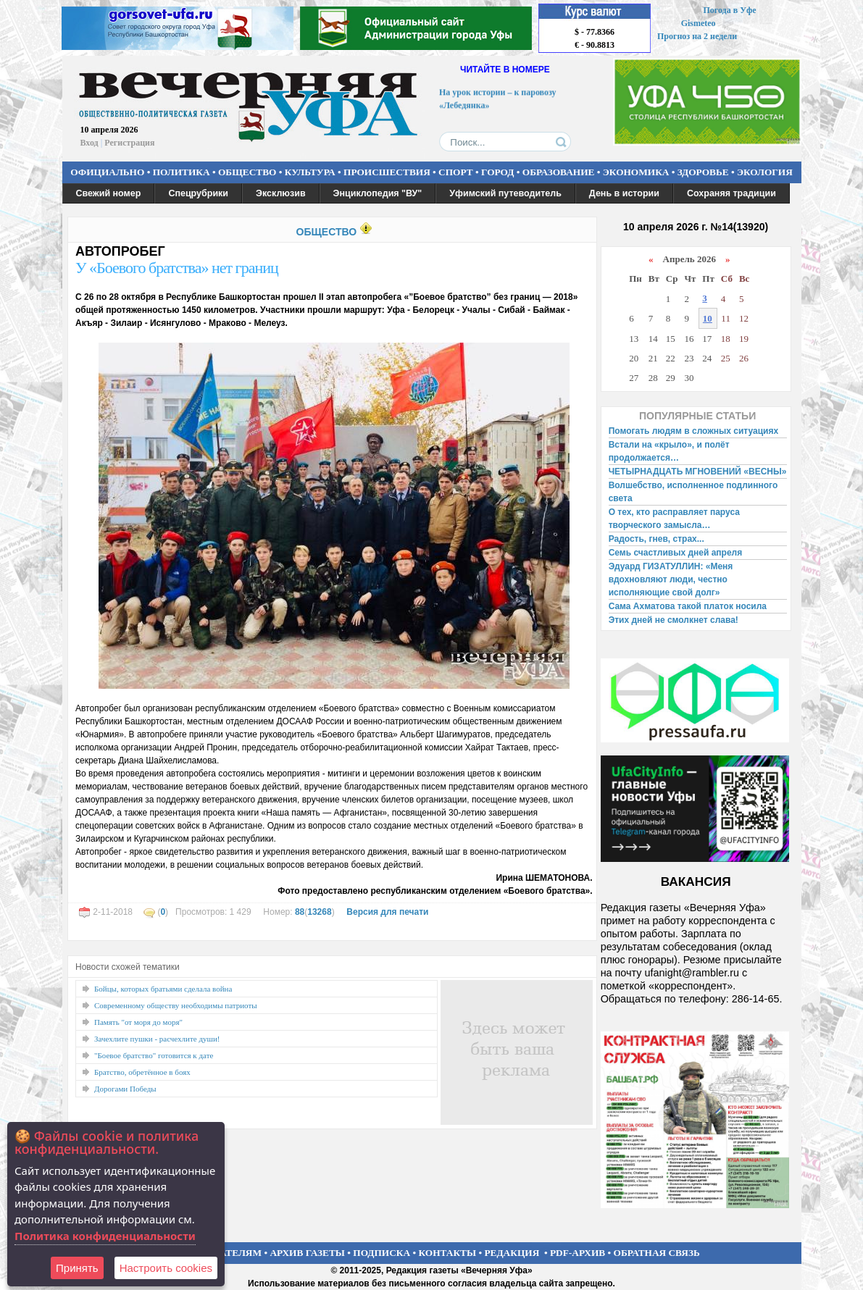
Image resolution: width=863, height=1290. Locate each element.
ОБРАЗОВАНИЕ (558, 172)
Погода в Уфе (729, 10)
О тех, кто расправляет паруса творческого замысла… (674, 518)
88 (299, 912)
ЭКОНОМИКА (636, 172)
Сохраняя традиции (731, 193)
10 (707, 318)
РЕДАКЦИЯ (511, 1252)
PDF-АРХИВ (577, 1252)
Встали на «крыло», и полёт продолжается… (669, 451)
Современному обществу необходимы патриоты (175, 1005)
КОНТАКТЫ (448, 1252)
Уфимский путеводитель (505, 193)
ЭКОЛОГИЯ (765, 172)
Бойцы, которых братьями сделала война (163, 988)
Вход (89, 143)
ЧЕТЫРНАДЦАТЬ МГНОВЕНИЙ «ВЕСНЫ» (698, 471)
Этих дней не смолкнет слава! (673, 620)
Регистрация (129, 143)
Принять (77, 1268)
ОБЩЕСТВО (247, 172)
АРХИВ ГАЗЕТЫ (307, 1252)
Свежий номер (108, 193)
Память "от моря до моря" (138, 1022)
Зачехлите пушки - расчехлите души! (157, 1038)
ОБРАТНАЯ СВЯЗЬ (657, 1252)
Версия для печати (387, 912)
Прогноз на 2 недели (697, 36)
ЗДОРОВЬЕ (703, 172)
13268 (319, 912)
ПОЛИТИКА (181, 172)
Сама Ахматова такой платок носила (688, 606)
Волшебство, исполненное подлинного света (693, 491)
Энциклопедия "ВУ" (377, 193)
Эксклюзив (281, 193)
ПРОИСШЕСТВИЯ (386, 172)
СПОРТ (455, 172)
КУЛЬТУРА (310, 172)
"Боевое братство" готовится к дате (153, 1055)
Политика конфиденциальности (105, 1235)
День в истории (624, 193)
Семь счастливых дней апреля (676, 553)
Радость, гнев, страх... (656, 539)
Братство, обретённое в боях (142, 1072)
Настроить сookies (166, 1268)
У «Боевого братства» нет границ (176, 268)
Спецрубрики (198, 193)
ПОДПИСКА (381, 1252)
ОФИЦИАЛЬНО (107, 172)
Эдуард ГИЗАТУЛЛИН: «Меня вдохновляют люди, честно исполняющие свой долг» (671, 579)
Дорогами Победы (125, 1088)
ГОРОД (497, 172)
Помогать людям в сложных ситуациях (694, 431)
